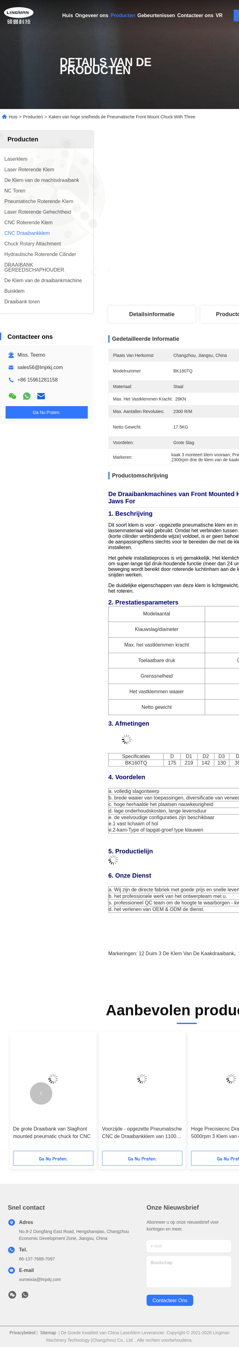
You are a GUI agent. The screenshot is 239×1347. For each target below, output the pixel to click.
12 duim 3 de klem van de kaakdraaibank (186, 953)
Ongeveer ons (92, 15)
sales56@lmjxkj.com (40, 367)
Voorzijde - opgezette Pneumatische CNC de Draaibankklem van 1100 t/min (142, 1133)
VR (219, 15)
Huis (67, 15)
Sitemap (48, 1332)
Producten (122, 15)
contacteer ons (169, 1300)
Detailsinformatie (152, 314)
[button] (41, 1093)
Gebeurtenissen (156, 15)
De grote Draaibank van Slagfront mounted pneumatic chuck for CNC (52, 1132)
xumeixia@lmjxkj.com (40, 1279)
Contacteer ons (195, 15)
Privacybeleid (22, 1332)
